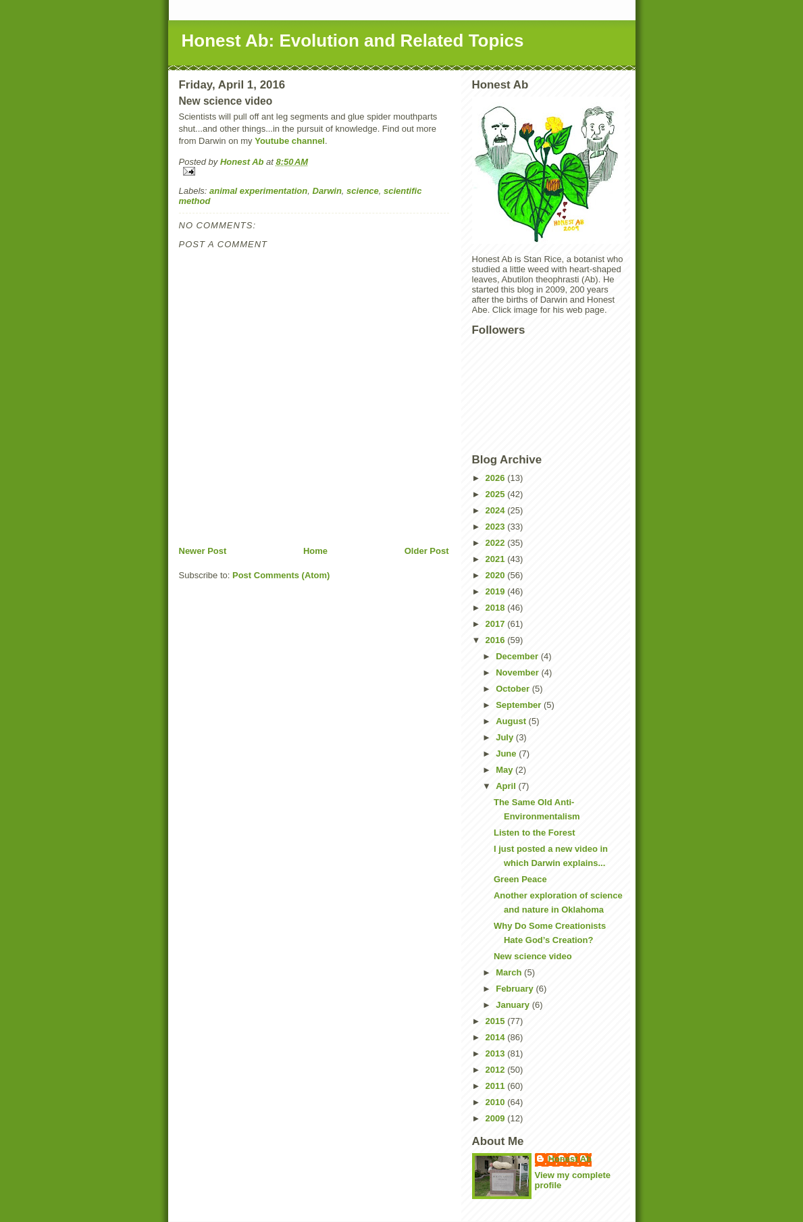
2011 (497, 1086)
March (510, 972)
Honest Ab (570, 1159)
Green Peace (520, 879)
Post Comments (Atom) (281, 575)
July (506, 737)
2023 (497, 526)
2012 (497, 1070)
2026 (497, 478)
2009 (497, 1118)
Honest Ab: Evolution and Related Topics (353, 40)
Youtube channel (290, 141)
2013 (497, 1053)
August (512, 721)
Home (315, 551)
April (507, 786)
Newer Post (203, 551)
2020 (497, 575)
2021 (497, 559)
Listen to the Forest (534, 833)
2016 (497, 640)
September (520, 705)
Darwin (327, 191)
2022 (497, 543)
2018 (497, 608)
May (505, 770)
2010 (497, 1102)
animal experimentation (258, 191)
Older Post (427, 551)
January (514, 1005)
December (518, 656)
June (507, 753)
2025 (497, 494)
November (518, 672)
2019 (497, 591)
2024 (497, 510)
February (516, 989)
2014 (497, 1037)
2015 (497, 1021)
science (362, 191)
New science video (533, 956)
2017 (497, 624)
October (514, 689)
